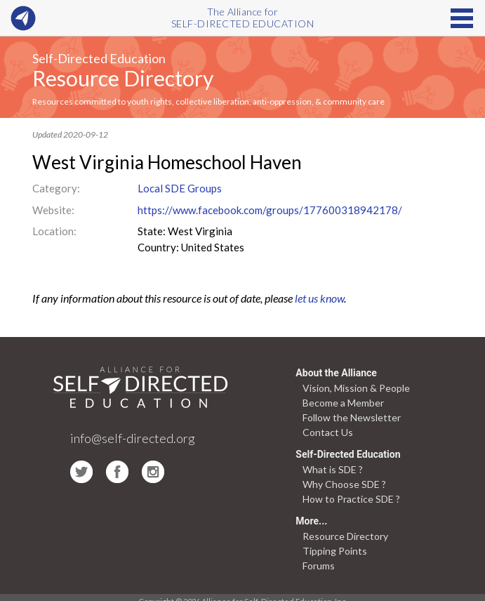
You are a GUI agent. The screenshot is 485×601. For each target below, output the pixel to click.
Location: (54, 231)
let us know (319, 298)
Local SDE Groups (180, 188)
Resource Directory (122, 78)
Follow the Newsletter (352, 417)
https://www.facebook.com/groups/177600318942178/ (270, 210)
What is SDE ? (333, 469)
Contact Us (328, 432)
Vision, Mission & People (356, 388)
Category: (56, 188)
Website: (53, 210)
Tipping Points (335, 551)
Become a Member (343, 403)
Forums (319, 566)
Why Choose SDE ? (344, 484)
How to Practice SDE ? (351, 499)
